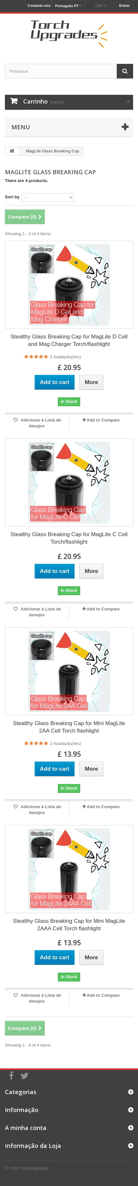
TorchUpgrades (34, 1168)
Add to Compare (103, 420)
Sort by (12, 196)
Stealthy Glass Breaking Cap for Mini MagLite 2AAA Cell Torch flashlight (69, 925)
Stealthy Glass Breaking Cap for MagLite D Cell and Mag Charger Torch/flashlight (69, 340)
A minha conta (25, 1128)
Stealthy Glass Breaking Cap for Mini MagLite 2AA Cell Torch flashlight (69, 727)
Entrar (124, 5)
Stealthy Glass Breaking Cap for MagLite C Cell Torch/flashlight (69, 538)
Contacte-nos (38, 5)
